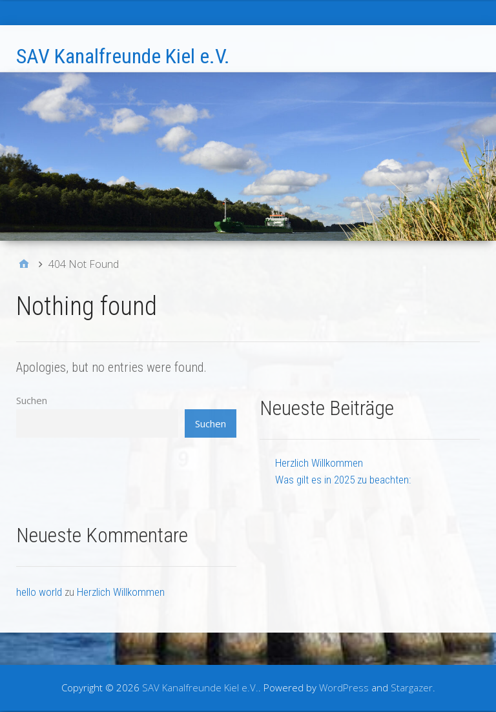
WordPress (344, 687)
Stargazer (412, 687)
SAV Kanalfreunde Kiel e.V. (123, 56)
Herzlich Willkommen (319, 462)
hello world (39, 591)
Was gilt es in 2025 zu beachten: (343, 479)
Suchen (31, 400)
